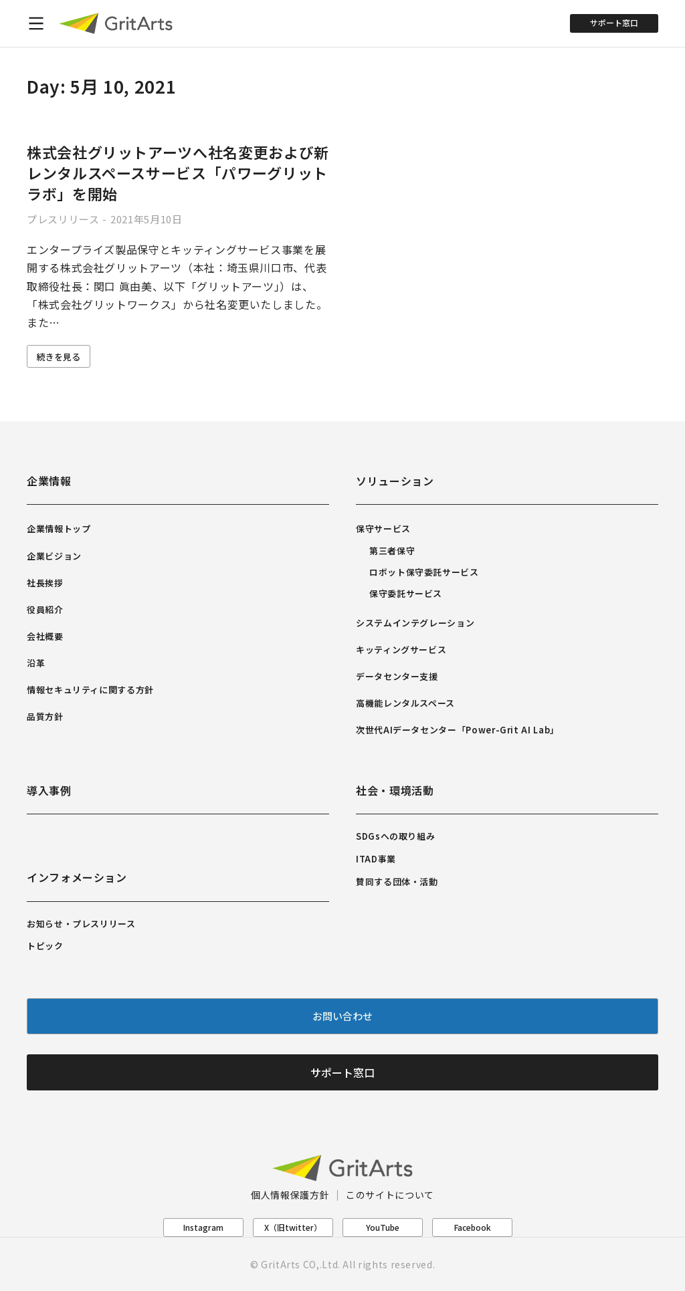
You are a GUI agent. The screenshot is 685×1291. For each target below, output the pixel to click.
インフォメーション (77, 877)
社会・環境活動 (394, 790)
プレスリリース (63, 219)
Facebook (472, 1227)
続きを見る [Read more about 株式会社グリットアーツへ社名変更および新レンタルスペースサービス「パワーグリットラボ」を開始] (58, 356)
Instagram (203, 1227)
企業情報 (49, 481)
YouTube (382, 1227)
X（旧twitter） (293, 1227)
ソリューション (394, 481)
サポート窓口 (614, 22)
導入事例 (49, 790)
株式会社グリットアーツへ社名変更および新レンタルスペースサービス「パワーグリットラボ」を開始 (178, 172)
